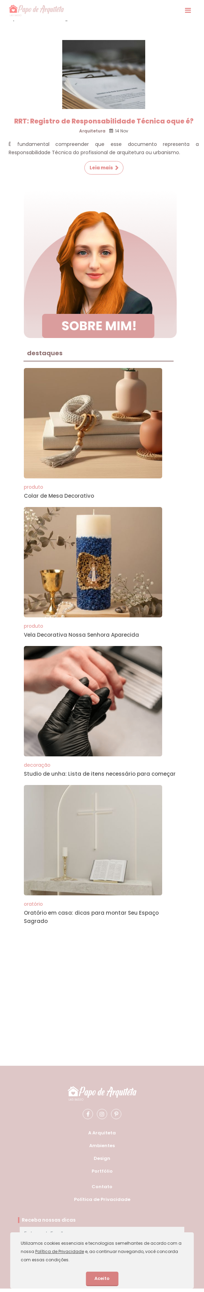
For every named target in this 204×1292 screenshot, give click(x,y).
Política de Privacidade (102, 1199)
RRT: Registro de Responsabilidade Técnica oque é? (104, 121)
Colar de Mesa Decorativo (59, 495)
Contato (102, 1186)
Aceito (102, 1278)
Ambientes (102, 1145)
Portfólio (102, 1171)
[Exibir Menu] (187, 10)
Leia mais (101, 168)
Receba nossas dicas (49, 1219)
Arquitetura (92, 131)
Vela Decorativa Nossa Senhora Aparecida (81, 634)
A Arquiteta (102, 1133)
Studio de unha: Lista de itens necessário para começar (100, 773)
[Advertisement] (97, 980)
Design (102, 1158)
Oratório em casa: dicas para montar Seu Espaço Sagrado (91, 917)
